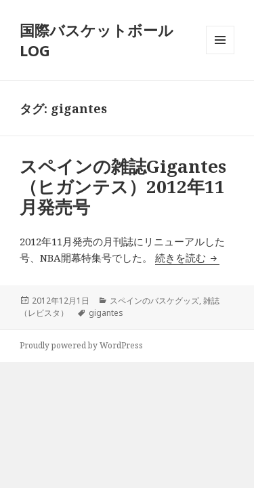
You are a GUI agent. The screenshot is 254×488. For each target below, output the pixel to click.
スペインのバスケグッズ (154, 300)
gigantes (106, 313)
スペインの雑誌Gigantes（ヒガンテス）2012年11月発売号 (123, 186)
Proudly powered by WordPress (81, 345)
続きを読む (187, 257)
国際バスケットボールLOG (96, 40)
